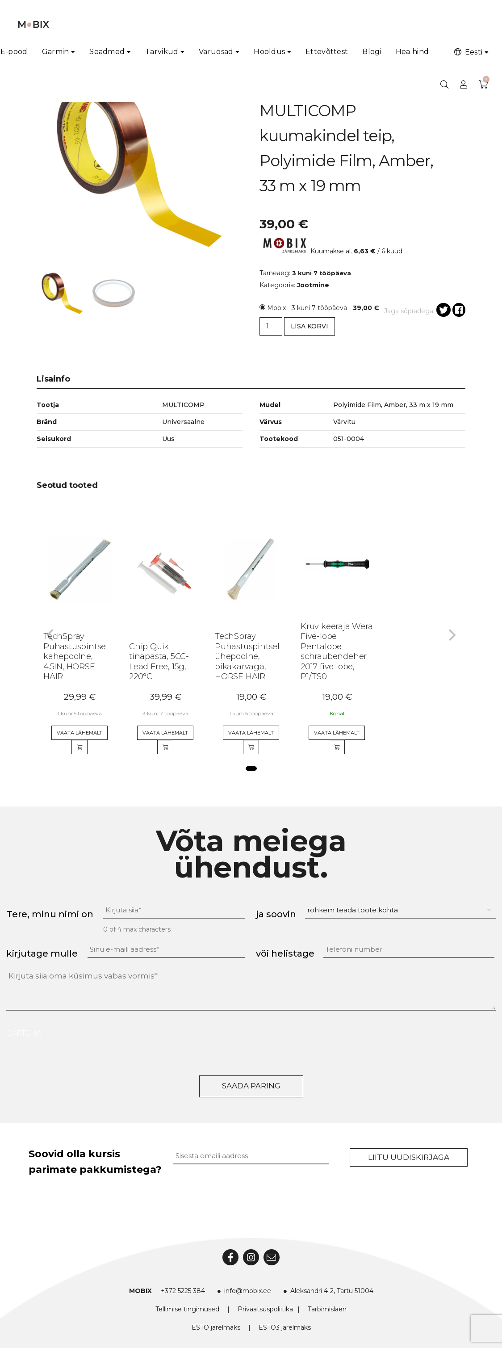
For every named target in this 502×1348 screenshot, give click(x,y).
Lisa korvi (309, 326)
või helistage (285, 953)
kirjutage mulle (42, 953)
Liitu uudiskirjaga (408, 1157)
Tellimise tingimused (187, 1309)
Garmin (55, 51)
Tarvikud (161, 51)
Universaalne (183, 422)
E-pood (14, 51)
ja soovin (276, 914)
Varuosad (216, 51)
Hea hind (412, 51)
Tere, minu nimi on (49, 914)
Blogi (371, 51)
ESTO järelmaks (216, 1327)
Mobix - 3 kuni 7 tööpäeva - (323, 308)
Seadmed (107, 51)
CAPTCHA (24, 1033)
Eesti (467, 52)
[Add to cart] (79, 747)
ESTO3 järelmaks (285, 1327)
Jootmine (313, 285)
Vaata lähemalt (79, 733)
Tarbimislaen (327, 1309)
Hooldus (269, 51)
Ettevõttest (326, 51)
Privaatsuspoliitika (265, 1309)
